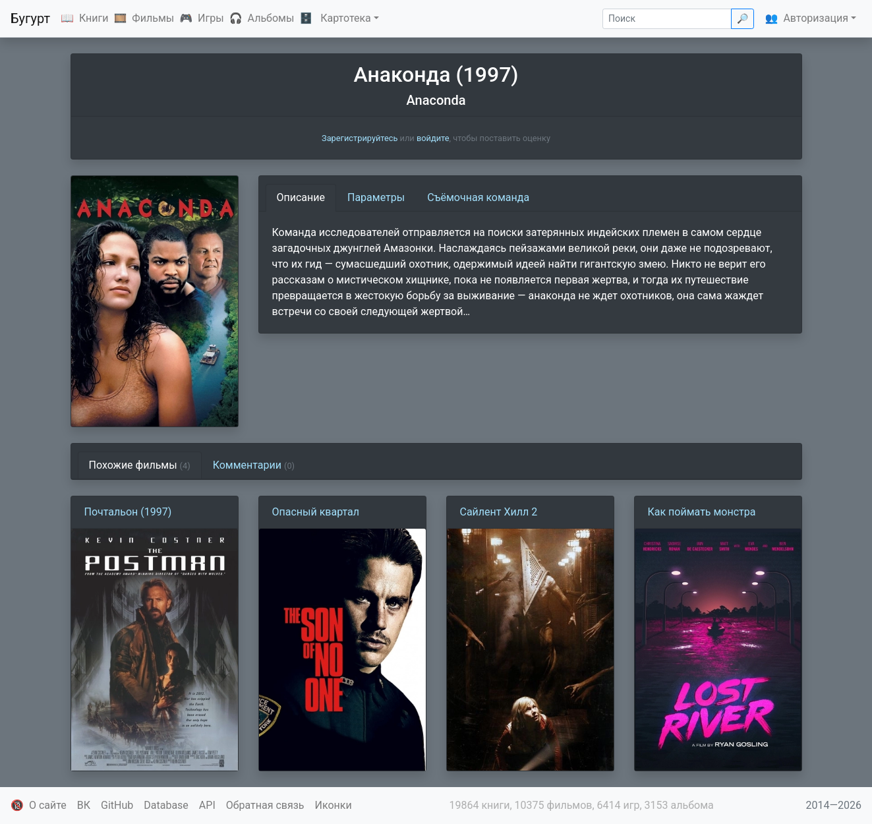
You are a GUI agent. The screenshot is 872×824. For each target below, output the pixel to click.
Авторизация (815, 18)
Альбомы (271, 18)
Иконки (333, 805)
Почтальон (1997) (128, 512)
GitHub (117, 805)
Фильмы (153, 18)
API (207, 805)
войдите (433, 138)
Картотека (345, 18)
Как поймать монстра (702, 512)
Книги (94, 18)
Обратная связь (265, 805)
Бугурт (30, 18)
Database (166, 805)
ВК (83, 805)
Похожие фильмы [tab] (139, 465)
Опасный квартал (316, 512)
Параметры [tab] (376, 197)
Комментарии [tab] (254, 465)
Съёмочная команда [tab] (478, 197)
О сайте (48, 805)
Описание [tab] (301, 197)
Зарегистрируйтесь (359, 138)
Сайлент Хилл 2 (499, 512)
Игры (211, 18)
